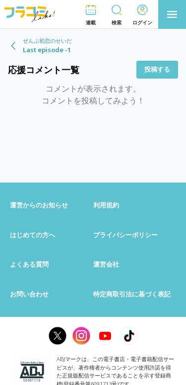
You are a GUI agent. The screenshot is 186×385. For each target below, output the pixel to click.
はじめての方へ (32, 234)
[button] (91, 14)
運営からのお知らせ (39, 204)
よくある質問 (29, 264)
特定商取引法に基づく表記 (132, 293)
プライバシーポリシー (125, 234)
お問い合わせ (29, 293)
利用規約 (106, 204)
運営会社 (106, 264)
